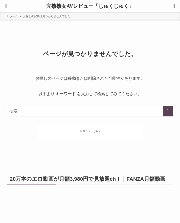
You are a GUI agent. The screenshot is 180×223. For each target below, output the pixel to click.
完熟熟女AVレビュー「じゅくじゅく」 (90, 6)
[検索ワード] (90, 111)
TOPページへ (90, 131)
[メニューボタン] (6, 6)
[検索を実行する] (168, 111)
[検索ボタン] (174, 6)
